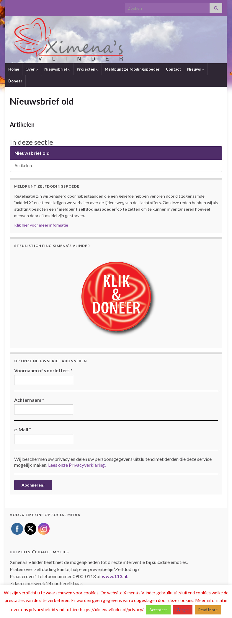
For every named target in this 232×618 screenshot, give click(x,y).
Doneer (15, 81)
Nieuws (195, 69)
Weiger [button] (183, 609)
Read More (208, 609)
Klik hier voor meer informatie (41, 224)
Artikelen (22, 124)
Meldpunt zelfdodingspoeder (132, 69)
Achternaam (29, 400)
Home (13, 69)
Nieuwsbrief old (32, 153)
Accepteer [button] (158, 609)
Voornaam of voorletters (43, 370)
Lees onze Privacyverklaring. (77, 465)
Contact (173, 69)
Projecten (88, 69)
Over (31, 69)
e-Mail (22, 429)
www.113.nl (114, 576)
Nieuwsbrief (57, 69)
